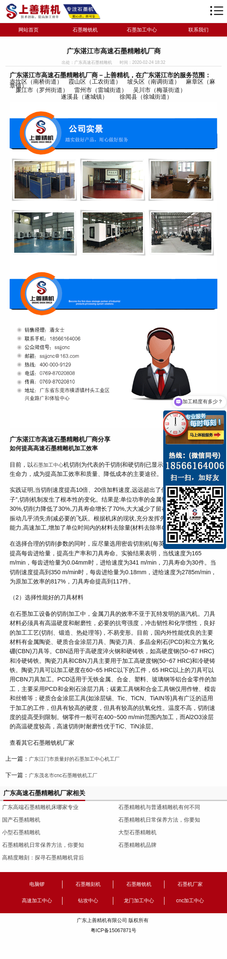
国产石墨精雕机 (21, 820)
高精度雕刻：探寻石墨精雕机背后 (43, 857)
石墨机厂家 (190, 884)
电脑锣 (36, 884)
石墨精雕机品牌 (137, 845)
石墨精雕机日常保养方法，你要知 (43, 845)
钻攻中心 (88, 901)
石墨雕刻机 (88, 884)
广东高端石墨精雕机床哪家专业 (40, 807)
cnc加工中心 (190, 901)
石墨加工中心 (142, 30)
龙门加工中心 (139, 901)
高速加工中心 (37, 901)
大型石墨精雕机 (137, 832)
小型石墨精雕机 (21, 832)
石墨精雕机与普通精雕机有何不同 (159, 807)
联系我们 (198, 30)
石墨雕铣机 (85, 30)
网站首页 (28, 30)
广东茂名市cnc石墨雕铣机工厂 (63, 775)
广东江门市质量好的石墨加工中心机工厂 (74, 759)
